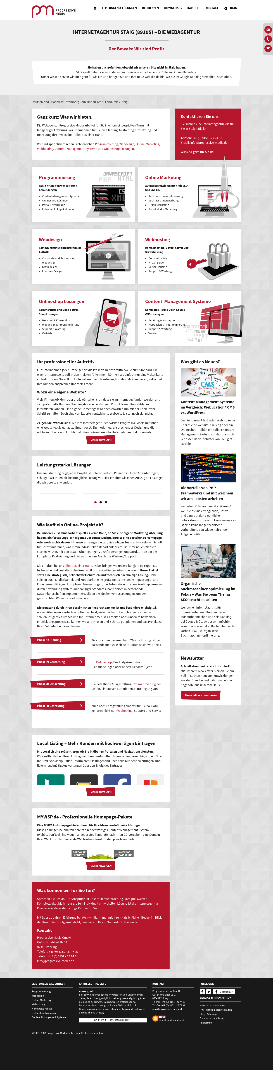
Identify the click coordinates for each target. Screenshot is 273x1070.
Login (234, 10)
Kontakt (213, 10)
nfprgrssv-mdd (208, 142)
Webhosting (45, 149)
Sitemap (212, 1044)
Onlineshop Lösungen (119, 149)
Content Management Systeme (49, 1048)
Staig (124, 102)
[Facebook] (202, 1022)
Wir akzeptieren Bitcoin (172, 1051)
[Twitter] (208, 1022)
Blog (202, 1044)
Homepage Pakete (42, 1039)
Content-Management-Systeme (76, 149)
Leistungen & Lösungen (121, 10)
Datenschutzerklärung (212, 1048)
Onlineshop (104, 693)
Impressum (206, 1053)
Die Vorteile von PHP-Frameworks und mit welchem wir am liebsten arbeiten (207, 493)
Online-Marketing (147, 144)
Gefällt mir (226, 1022)
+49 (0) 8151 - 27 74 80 (207, 138)
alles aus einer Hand (78, 596)
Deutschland (40, 102)
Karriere (195, 10)
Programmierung (106, 144)
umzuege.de (86, 1021)
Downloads (175, 10)
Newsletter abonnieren (212, 1036)
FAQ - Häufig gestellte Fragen (216, 1040)
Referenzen (152, 10)
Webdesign (126, 144)
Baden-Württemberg (65, 102)
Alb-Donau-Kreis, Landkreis (99, 102)
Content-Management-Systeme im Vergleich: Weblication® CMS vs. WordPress (208, 407)
